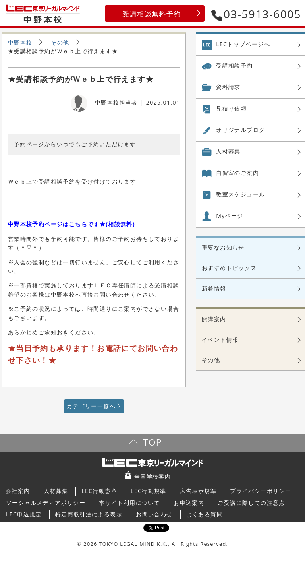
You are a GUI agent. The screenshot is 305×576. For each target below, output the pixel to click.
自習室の (237, 173)
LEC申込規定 (24, 514)
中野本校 (20, 42)
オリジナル (240, 130)
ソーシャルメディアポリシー (45, 502)
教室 (240, 194)
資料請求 (228, 87)
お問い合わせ (154, 514)
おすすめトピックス (229, 268)
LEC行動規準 (148, 491)
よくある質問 (204, 514)
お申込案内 (189, 502)
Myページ (229, 215)
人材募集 (228, 151)
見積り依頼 (231, 108)
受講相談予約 (234, 65)
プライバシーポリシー (260, 491)
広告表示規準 (198, 491)
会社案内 (18, 491)
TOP (152, 442)
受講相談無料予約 (151, 13)
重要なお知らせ (223, 247)
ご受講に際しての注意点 (251, 502)
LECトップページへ (243, 44)
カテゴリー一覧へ (91, 406)
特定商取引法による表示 (88, 514)
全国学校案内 (152, 476)
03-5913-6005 (256, 13)
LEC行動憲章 (99, 491)
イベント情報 (220, 339)
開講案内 (214, 319)
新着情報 (214, 288)
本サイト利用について (129, 502)
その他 (60, 42)
